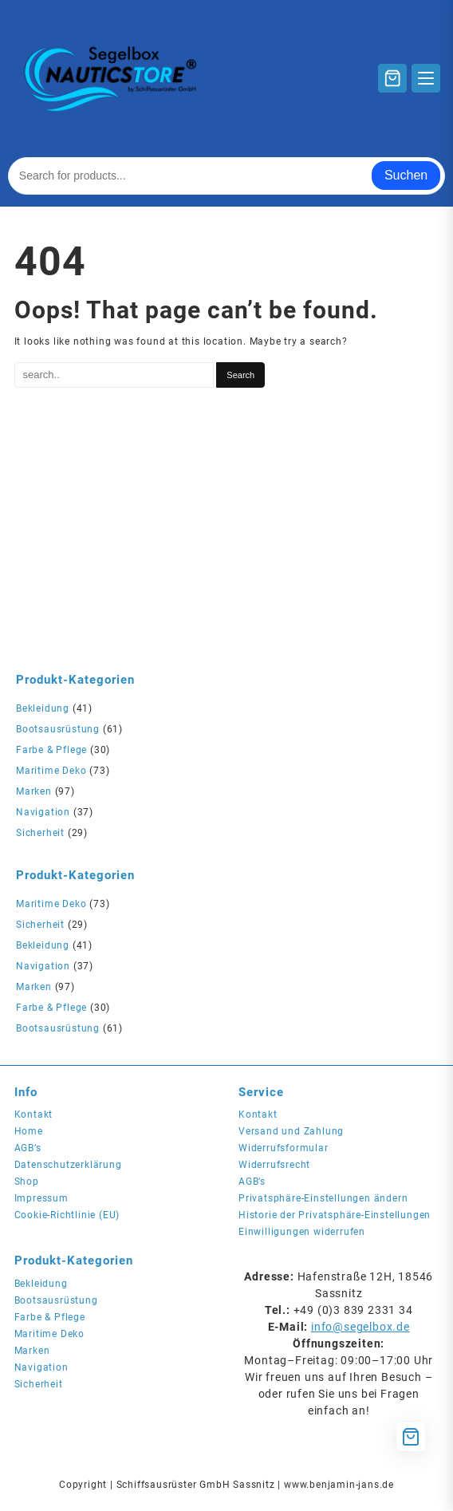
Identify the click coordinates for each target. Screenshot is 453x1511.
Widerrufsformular (283, 1148)
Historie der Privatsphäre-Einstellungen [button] (334, 1215)
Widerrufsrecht (274, 1164)
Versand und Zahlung (291, 1131)
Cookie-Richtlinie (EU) (67, 1215)
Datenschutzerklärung (68, 1164)
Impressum (41, 1198)
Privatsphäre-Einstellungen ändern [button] (323, 1198)
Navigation (43, 812)
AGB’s (27, 1148)
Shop (26, 1181)
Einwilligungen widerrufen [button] (301, 1231)
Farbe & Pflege (51, 750)
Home (28, 1131)
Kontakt (33, 1114)
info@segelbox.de (360, 1326)
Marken (34, 791)
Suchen (405, 175)
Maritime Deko (51, 770)
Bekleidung (42, 708)
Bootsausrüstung (58, 729)
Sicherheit (40, 832)
